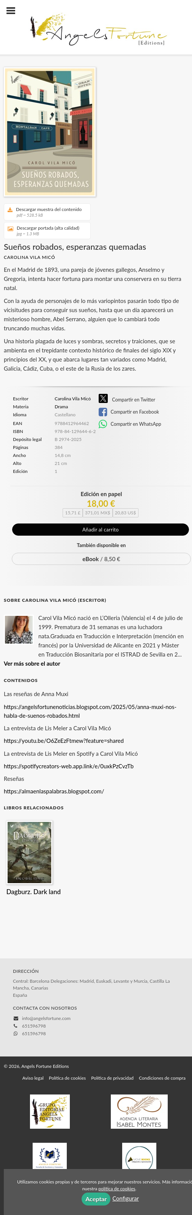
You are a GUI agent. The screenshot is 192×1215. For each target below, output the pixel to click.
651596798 (34, 998)
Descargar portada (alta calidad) (45, 230)
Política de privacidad (112, 1042)
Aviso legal (33, 1042)
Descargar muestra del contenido (45, 211)
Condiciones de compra (162, 1042)
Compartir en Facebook (129, 412)
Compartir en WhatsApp (130, 424)
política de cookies (116, 1188)
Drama (61, 406)
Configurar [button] (125, 1198)
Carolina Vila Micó (29, 257)
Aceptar (96, 1198)
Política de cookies (67, 1042)
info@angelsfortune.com (46, 983)
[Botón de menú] (13, 11)
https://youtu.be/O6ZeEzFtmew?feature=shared (64, 705)
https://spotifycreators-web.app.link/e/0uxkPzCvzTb (69, 730)
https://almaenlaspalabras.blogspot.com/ (54, 755)
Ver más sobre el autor (32, 628)
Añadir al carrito (100, 530)
